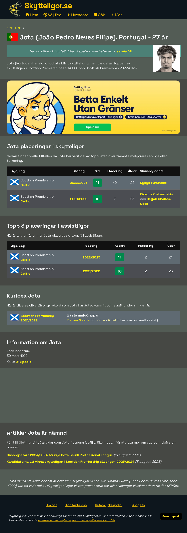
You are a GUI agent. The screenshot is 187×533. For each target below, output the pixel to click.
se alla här (124, 51)
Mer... (117, 14)
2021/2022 (78, 199)
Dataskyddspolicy (109, 505)
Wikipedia (23, 362)
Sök (99, 14)
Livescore (77, 14)
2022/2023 (78, 183)
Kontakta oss (76, 505)
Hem (32, 14)
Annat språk (171, 516)
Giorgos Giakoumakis (156, 194)
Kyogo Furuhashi (153, 183)
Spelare (14, 28)
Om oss (51, 505)
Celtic (25, 185)
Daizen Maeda (78, 320)
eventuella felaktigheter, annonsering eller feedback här (76, 520)
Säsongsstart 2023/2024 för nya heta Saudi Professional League (60, 455)
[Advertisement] (93, 395)
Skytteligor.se (48, 5)
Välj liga (52, 14)
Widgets (138, 505)
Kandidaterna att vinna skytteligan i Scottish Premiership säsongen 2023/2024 (70, 461)
